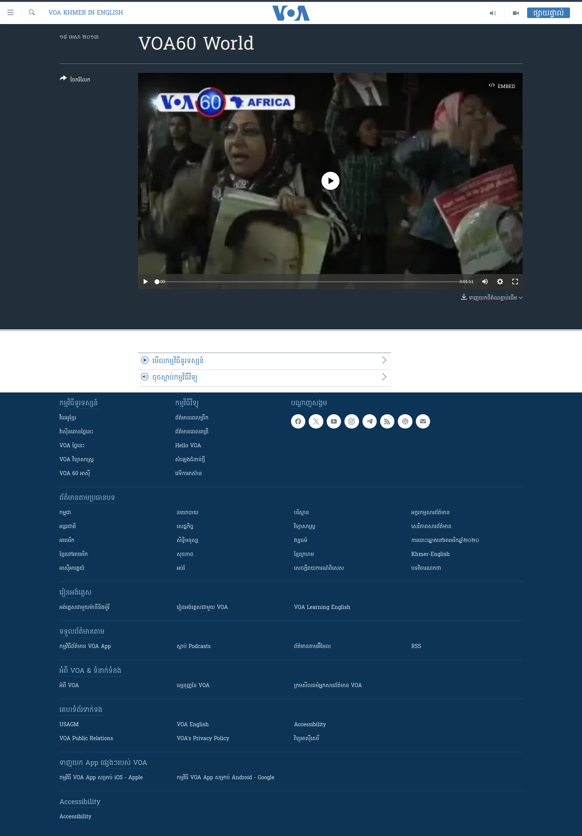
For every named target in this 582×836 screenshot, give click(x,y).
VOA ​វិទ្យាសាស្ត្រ (76, 460)
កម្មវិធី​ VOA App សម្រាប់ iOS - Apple (101, 778)
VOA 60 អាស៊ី (74, 474)
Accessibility (310, 725)
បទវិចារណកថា (426, 568)
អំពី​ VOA (69, 686)
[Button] (75, 80)
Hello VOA (188, 446)
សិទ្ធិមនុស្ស (188, 541)
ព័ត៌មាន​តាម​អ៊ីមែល (312, 647)
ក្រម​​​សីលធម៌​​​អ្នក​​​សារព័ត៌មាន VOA (328, 686)
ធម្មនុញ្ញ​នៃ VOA (193, 686)
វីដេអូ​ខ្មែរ (67, 418)
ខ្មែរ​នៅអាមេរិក (73, 555)
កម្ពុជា (65, 513)
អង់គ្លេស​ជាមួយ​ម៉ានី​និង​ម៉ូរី (84, 608)
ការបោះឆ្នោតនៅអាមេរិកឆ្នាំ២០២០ (445, 541)
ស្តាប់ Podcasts (194, 647)
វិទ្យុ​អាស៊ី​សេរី (306, 739)
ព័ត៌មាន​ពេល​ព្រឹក (192, 418)
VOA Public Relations (86, 739)
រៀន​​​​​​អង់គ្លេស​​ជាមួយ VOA (202, 608)
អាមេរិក (66, 541)
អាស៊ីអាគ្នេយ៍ (72, 568)
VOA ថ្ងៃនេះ (72, 446)
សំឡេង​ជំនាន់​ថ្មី (190, 460)
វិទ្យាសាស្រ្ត (304, 527)
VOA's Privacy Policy (203, 739)
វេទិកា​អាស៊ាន (188, 474)
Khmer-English (430, 555)
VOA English (193, 725)
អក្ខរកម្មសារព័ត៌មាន (430, 513)
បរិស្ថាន (301, 513)
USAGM (69, 725)
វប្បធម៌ (300, 541)
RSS (416, 647)
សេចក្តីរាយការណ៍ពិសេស (319, 568)
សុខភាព (185, 555)
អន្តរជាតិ (67, 527)
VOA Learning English (322, 608)
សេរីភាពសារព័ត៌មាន (431, 527)
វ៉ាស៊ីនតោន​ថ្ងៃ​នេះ (76, 432)
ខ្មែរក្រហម (304, 555)
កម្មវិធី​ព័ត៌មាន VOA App (85, 647)
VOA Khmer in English (85, 13)
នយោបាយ (188, 513)
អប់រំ (181, 568)
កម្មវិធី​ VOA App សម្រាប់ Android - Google (225, 778)
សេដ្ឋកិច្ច (185, 527)
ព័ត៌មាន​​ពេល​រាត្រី (192, 432)
